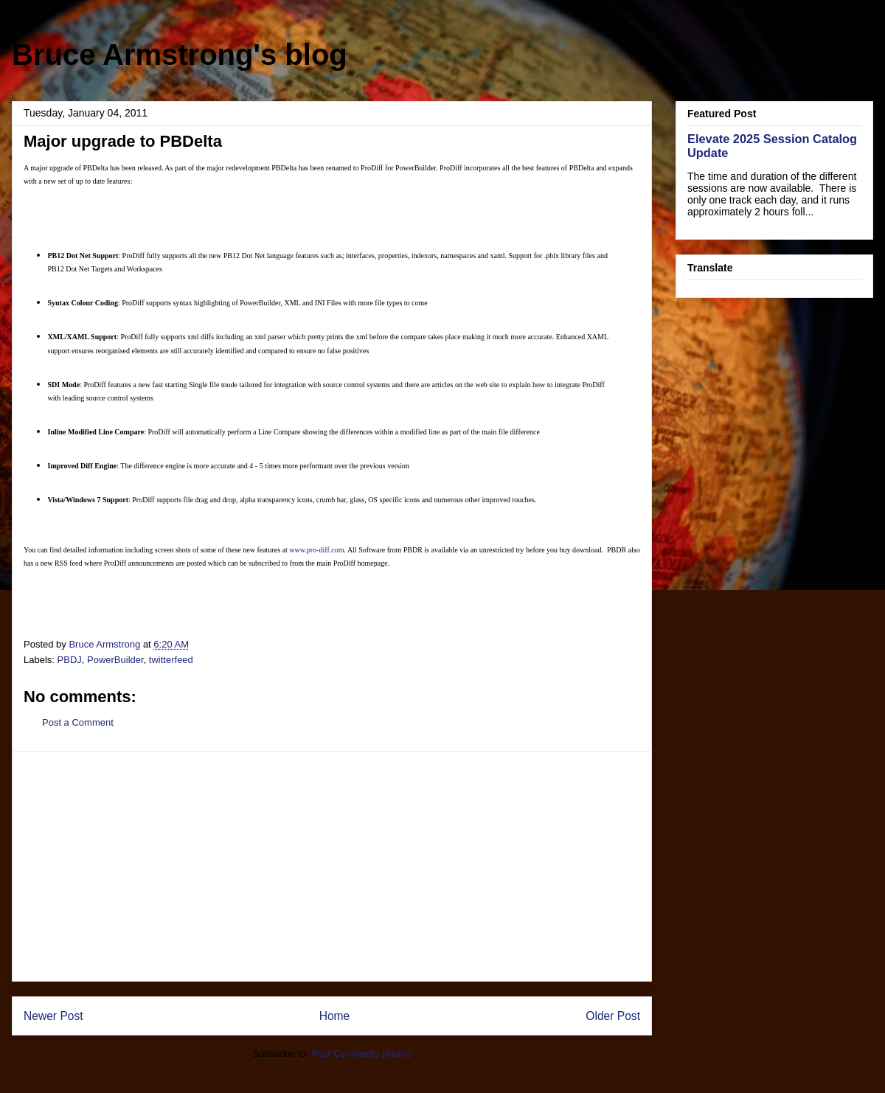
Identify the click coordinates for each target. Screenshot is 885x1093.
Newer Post (53, 1016)
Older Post (613, 1016)
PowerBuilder (115, 659)
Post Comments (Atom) (361, 1053)
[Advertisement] (332, 866)
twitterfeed (171, 659)
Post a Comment (78, 722)
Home (334, 1016)
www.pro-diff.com (316, 550)
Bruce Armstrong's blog (179, 54)
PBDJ (70, 659)
